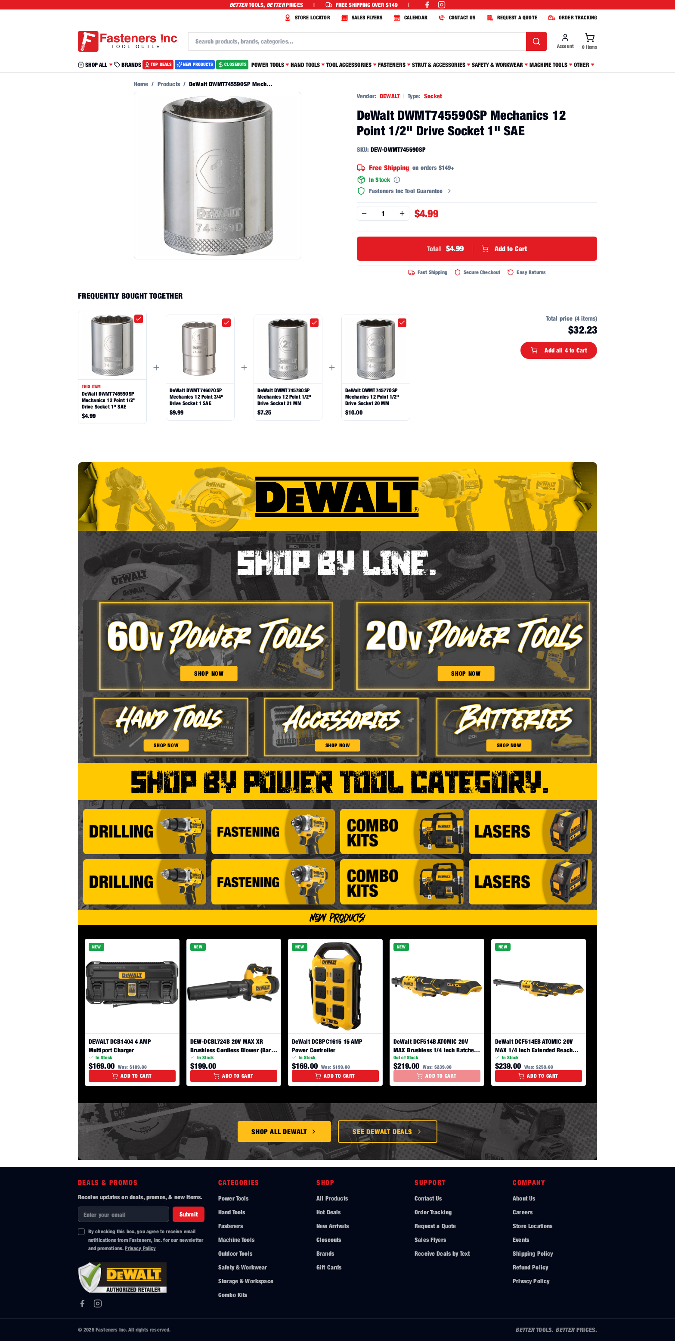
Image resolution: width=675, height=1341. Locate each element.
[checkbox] (138, 319)
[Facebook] (82, 1303)
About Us (524, 1198)
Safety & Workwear (242, 1267)
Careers (523, 1212)
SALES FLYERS (361, 17)
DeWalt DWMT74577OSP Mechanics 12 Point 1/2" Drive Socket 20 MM (372, 396)
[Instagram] (97, 1303)
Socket (433, 96)
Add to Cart (477, 249)
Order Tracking (433, 1212)
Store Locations (532, 1225)
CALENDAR (409, 17)
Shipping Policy (533, 1253)
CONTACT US (456, 17)
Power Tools (233, 1198)
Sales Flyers (430, 1239)
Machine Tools (236, 1239)
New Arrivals (332, 1225)
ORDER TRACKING (571, 17)
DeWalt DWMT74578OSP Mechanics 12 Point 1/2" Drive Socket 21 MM (284, 396)
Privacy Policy (140, 1248)
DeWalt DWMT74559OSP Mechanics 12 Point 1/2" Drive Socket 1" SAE (109, 400)
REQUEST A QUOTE (510, 17)
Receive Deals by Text (442, 1253)
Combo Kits (233, 1294)
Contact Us (428, 1198)
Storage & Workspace (245, 1281)
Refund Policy (530, 1267)
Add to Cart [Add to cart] (132, 1076)
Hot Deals (328, 1212)
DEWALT (389, 96)
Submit (189, 1214)
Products (169, 83)
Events (521, 1239)
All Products (332, 1198)
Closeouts (328, 1239)
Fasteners (230, 1225)
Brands (325, 1253)
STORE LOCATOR (306, 17)
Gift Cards (329, 1267)
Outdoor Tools (235, 1253)
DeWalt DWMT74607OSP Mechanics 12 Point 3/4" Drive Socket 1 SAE (197, 396)
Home (141, 83)
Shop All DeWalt (284, 1131)
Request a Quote (435, 1225)
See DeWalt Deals (388, 1131)
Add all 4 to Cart (559, 350)
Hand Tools (231, 1212)
